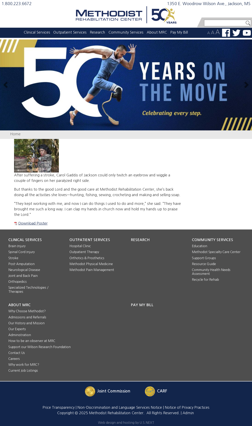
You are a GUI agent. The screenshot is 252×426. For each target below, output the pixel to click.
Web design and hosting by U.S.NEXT (126, 422)
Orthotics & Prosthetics (86, 258)
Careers (14, 358)
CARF (162, 391)
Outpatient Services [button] (70, 32)
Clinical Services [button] (37, 32)
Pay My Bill (179, 32)
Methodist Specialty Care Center (216, 251)
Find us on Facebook (226, 32)
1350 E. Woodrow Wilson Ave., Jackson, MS (208, 4)
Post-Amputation (21, 263)
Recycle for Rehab (205, 279)
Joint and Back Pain (23, 275)
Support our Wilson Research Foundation (39, 346)
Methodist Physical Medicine (91, 263)
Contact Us (16, 352)
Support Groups (204, 258)
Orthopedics (17, 281)
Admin (188, 413)
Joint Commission (113, 391)
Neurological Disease (24, 269)
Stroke (13, 258)
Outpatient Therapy (84, 251)
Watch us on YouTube (247, 33)
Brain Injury (16, 246)
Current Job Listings (23, 370)
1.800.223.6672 (17, 4)
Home (15, 134)
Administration (19, 334)
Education (199, 246)
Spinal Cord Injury (21, 251)
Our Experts (17, 329)
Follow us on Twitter (236, 32)
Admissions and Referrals (27, 317)
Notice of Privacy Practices (187, 407)
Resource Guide (204, 263)
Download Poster (33, 223)
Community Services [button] (125, 32)
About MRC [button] (157, 32)
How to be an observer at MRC (31, 340)
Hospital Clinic (80, 246)
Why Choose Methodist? (27, 311)
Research (97, 32)
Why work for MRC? (23, 364)
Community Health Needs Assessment (211, 271)
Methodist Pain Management (91, 269)
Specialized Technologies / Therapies (28, 289)
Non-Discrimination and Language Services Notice (119, 407)
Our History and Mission (26, 323)
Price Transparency (59, 407)
